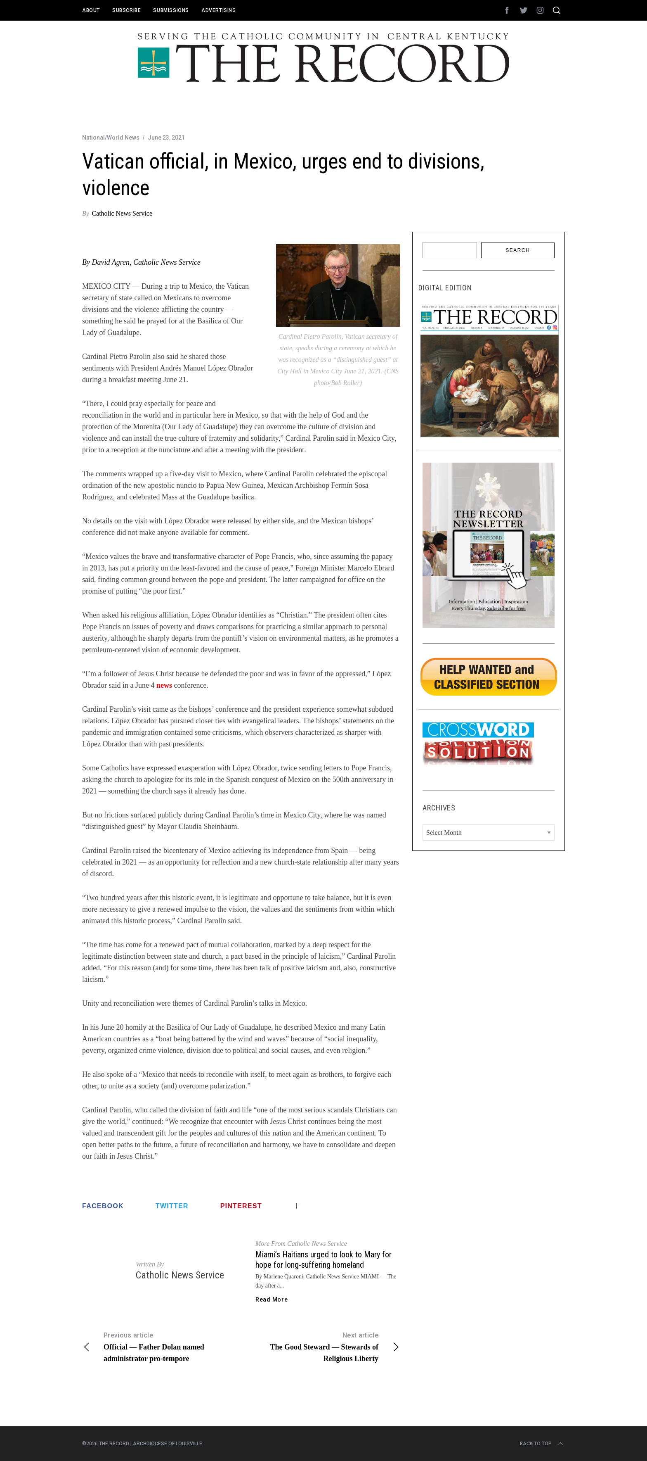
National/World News (110, 137)
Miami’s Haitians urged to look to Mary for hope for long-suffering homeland (323, 1260)
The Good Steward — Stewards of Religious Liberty (320, 1346)
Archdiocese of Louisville (167, 1444)
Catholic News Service (122, 213)
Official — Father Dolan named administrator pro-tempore (161, 1346)
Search (517, 250)
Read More (271, 1299)
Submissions (171, 10)
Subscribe (126, 10)
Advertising (218, 10)
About (91, 10)
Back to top (542, 1443)
